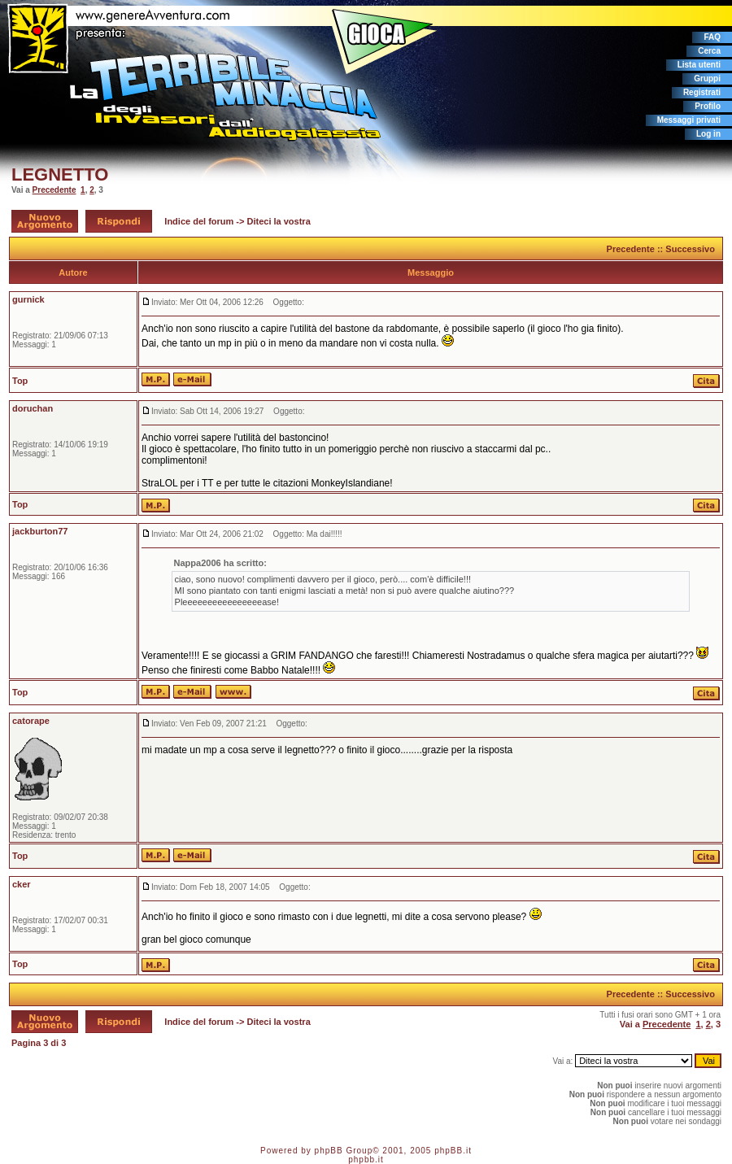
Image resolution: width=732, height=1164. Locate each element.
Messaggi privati (689, 120)
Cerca (709, 50)
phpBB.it (453, 1150)
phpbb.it (366, 1159)
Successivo (690, 249)
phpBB (329, 1150)
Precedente (54, 189)
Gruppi (707, 78)
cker (21, 884)
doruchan (32, 408)
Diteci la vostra (279, 221)
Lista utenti (699, 64)
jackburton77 (40, 531)
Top (20, 381)
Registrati (702, 92)
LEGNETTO (59, 174)
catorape (31, 721)
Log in (708, 133)
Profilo (708, 106)
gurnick (28, 299)
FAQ (712, 37)
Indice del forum (198, 221)
